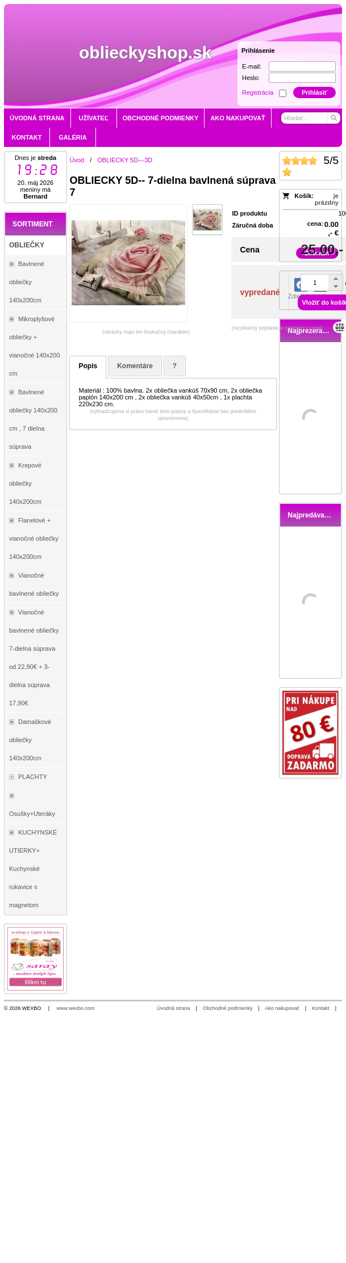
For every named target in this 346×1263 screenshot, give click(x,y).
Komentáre (135, 366)
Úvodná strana (173, 1008)
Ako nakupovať (282, 1008)
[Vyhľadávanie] (310, 118)
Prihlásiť (314, 92)
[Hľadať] (333, 118)
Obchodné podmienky (228, 1008)
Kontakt (321, 1008)
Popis (87, 366)
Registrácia (257, 92)
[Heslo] (302, 78)
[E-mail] (302, 66)
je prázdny (327, 199)
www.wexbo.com (76, 1008)
